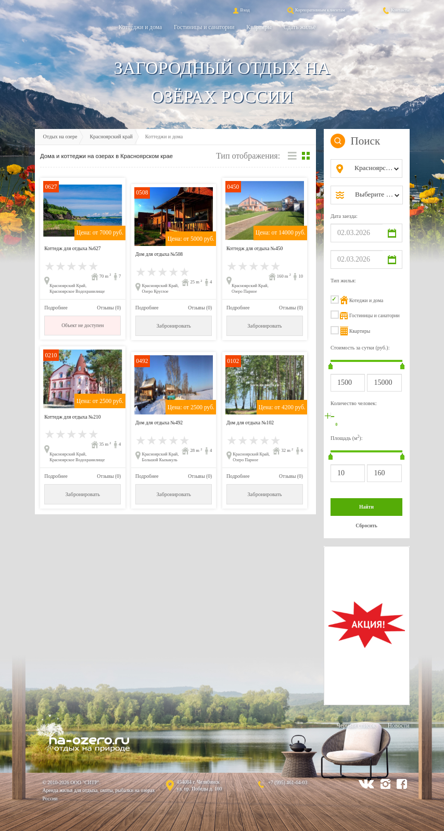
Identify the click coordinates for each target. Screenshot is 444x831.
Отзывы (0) (109, 307)
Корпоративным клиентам (315, 9)
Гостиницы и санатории (204, 27)
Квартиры (258, 27)
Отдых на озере (60, 136)
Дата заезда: (344, 216)
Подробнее (55, 307)
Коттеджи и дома (140, 27)
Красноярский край (111, 136)
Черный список (355, 725)
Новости (399, 725)
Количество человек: (354, 403)
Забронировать (173, 326)
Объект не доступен (82, 325)
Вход (240, 9)
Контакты (396, 9)
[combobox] (375, 168)
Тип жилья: (343, 280)
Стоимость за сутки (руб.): (360, 347)
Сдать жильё (300, 27)
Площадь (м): (347, 437)
